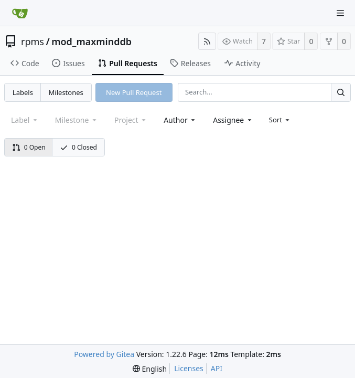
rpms (32, 41)
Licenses (188, 368)
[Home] (20, 13)
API (216, 368)
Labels (23, 92)
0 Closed (78, 147)
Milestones (66, 92)
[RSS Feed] (207, 41)
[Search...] (341, 92)
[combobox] (180, 120)
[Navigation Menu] (340, 13)
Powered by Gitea (104, 354)
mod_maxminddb (91, 41)
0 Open (29, 147)
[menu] (280, 120)
